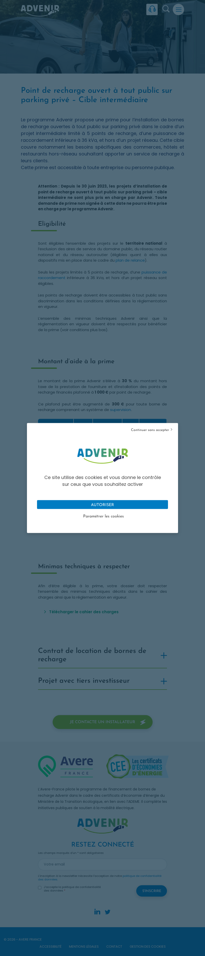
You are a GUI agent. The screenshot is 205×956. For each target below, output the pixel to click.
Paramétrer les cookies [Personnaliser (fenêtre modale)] (103, 516)
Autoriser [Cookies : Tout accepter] (102, 505)
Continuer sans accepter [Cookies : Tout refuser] (150, 430)
